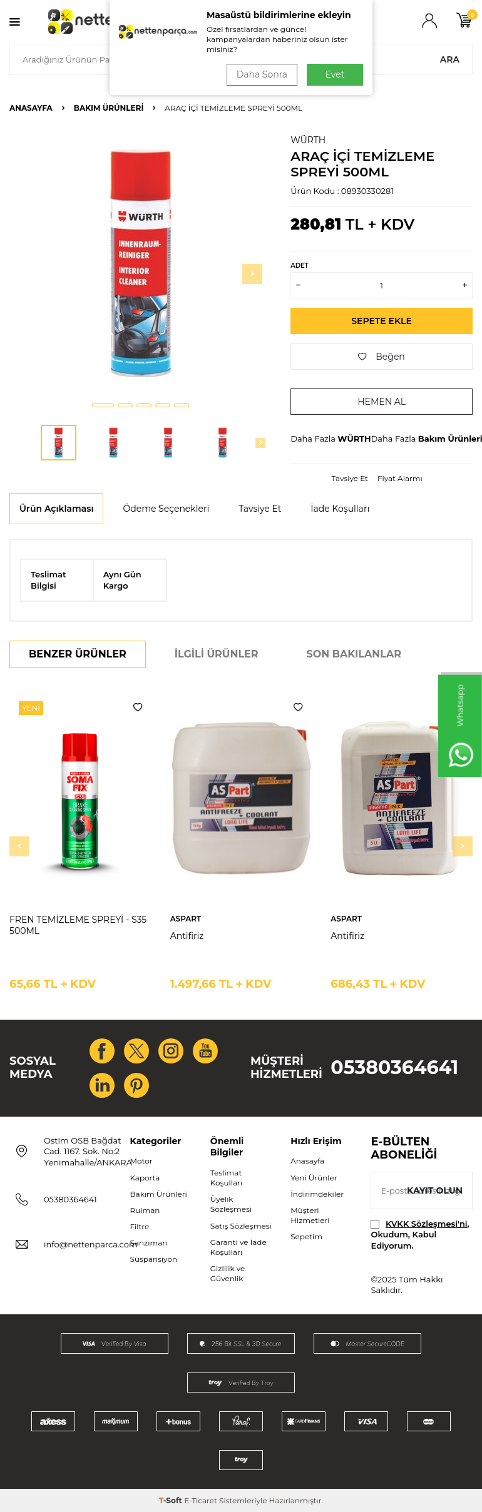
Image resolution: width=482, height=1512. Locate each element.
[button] (103, 405)
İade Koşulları (339, 508)
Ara (449, 59)
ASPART (186, 918)
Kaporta (145, 1177)
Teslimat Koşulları (226, 1177)
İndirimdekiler (317, 1194)
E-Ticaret (200, 1500)
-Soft (171, 1500)
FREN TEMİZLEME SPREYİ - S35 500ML (77, 925)
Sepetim (306, 1236)
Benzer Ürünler (77, 654)
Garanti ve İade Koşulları (238, 1247)
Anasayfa (31, 108)
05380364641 (394, 1067)
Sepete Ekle (381, 321)
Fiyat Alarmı (400, 478)
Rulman (145, 1210)
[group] (140, 263)
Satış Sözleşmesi (241, 1225)
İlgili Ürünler (217, 654)
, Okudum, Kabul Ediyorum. (420, 1235)
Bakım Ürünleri (109, 108)
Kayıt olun (435, 1190)
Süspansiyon (154, 1259)
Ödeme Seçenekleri (166, 508)
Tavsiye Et (350, 478)
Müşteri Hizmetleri (309, 1215)
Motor (141, 1160)
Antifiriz (187, 935)
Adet (299, 265)
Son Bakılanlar (354, 654)
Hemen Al (381, 401)
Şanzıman (149, 1242)
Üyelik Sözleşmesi (231, 1204)
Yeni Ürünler (313, 1177)
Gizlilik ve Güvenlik (227, 1273)
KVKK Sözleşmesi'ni (426, 1224)
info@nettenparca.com (91, 1244)
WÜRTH (308, 140)
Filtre (140, 1226)
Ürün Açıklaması (56, 508)
